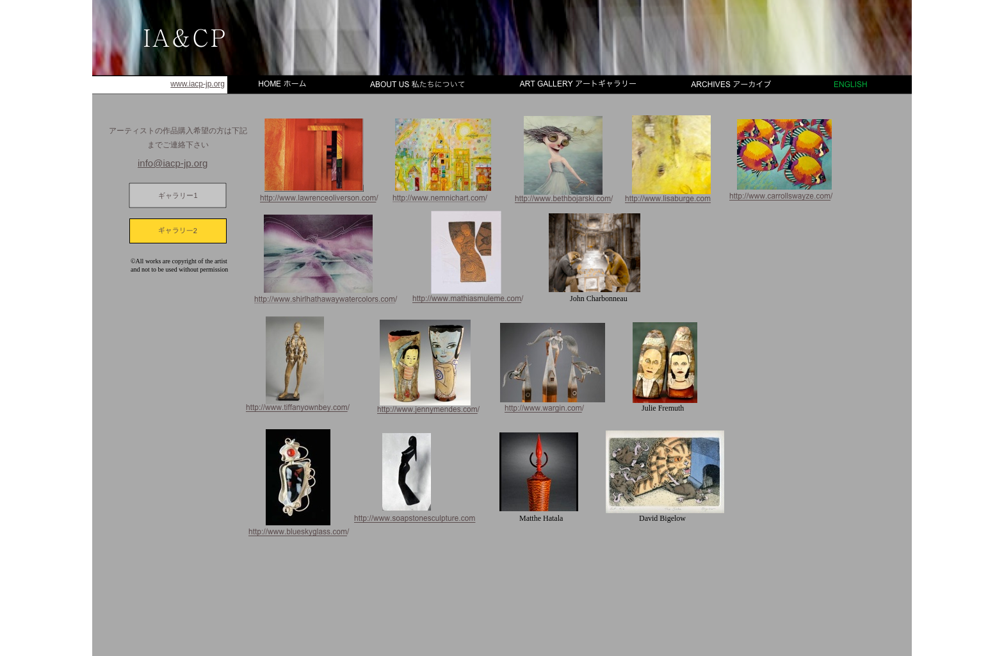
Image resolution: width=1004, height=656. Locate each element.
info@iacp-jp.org (172, 163)
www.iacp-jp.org (197, 83)
